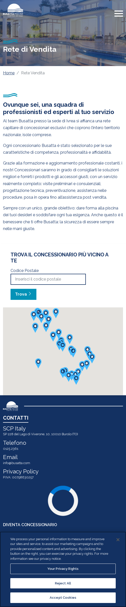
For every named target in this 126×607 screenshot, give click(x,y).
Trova (23, 294)
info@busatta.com (16, 463)
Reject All (63, 583)
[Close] (117, 539)
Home (9, 73)
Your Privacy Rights (63, 569)
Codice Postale (25, 270)
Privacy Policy (21, 471)
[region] (63, 569)
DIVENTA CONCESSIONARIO (30, 524)
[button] (87, 365)
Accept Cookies (63, 597)
